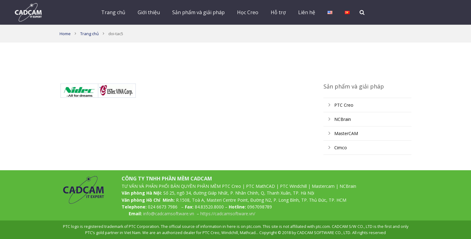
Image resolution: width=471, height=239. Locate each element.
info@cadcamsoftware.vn (168, 213)
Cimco (340, 147)
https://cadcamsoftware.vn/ (227, 213)
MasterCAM (346, 133)
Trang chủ (89, 33)
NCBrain (342, 119)
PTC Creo (343, 105)
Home (65, 33)
